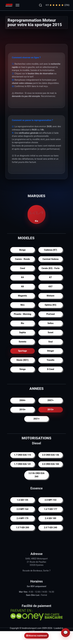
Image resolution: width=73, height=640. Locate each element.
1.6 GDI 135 (22, 500)
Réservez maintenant (36, 636)
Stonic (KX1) (23, 360)
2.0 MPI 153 (50, 500)
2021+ (36, 419)
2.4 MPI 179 (22, 518)
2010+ (22, 409)
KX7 (51, 286)
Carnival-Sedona (50, 259)
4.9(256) (57, 5)
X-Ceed (50, 369)
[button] (40, 5)
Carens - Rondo (22, 259)
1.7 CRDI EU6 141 (22, 464)
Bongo (22, 250)
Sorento (22, 341)
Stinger (50, 351)
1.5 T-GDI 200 (22, 527)
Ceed (22, 268)
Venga (22, 369)
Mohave (50, 296)
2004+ (22, 400)
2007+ (50, 400)
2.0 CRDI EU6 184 (50, 464)
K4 (22, 277)
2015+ (50, 409)
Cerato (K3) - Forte (50, 268)
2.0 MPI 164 (22, 509)
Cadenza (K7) (50, 250)
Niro (23, 305)
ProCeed (50, 314)
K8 (22, 286)
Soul (50, 341)
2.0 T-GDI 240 (50, 527)
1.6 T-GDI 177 (50, 509)
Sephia (22, 332)
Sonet (50, 332)
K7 (50, 277)
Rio (22, 323)
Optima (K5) (50, 305)
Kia (36, 214)
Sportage (22, 351)
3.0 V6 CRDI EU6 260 (36, 475)
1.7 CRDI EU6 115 (22, 455)
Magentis (22, 296)
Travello (50, 360)
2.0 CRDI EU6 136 (50, 455)
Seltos (50, 323)
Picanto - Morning (22, 314)
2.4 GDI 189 (50, 518)
